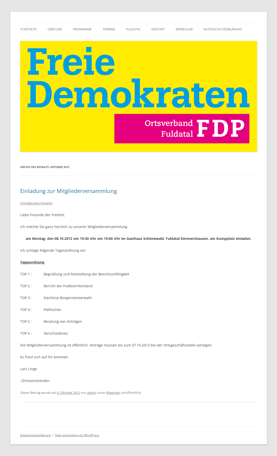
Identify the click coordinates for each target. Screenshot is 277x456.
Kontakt (158, 29)
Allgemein (113, 392)
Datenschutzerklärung (222, 29)
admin (91, 392)
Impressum (184, 29)
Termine (109, 29)
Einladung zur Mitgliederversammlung (68, 190)
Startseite (28, 29)
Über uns (55, 29)
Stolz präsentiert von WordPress (77, 435)
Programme (82, 29)
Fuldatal (133, 29)
